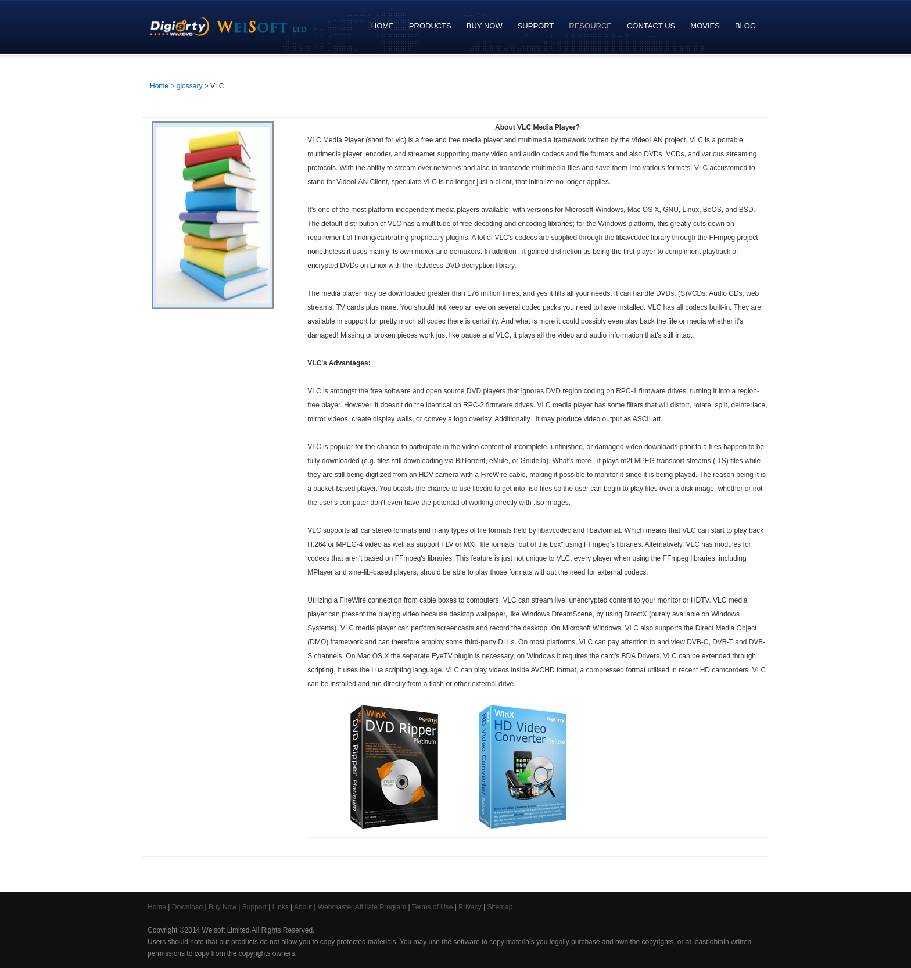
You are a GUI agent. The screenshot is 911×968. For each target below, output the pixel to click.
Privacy (469, 907)
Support (533, 26)
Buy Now (481, 26)
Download (187, 907)
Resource (587, 26)
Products (427, 26)
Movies (705, 26)
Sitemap (499, 907)
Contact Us (651, 26)
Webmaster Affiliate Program (362, 907)
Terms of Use (432, 907)
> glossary (186, 86)
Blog (745, 26)
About (303, 907)
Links (280, 907)
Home (382, 26)
